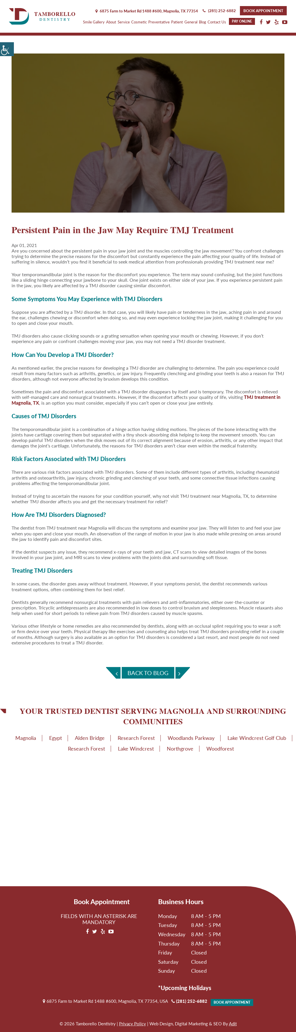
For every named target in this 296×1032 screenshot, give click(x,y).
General (190, 22)
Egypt (55, 738)
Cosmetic (139, 22)
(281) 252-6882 (219, 10)
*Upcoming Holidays (184, 987)
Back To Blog (148, 672)
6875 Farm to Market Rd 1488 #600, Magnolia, (146, 11)
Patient (177, 22)
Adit (233, 1023)
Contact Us (217, 22)
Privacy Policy (132, 1023)
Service (124, 22)
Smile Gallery (94, 22)
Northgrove (180, 748)
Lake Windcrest (136, 748)
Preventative (159, 22)
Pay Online (242, 21)
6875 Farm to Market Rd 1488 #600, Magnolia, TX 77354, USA (105, 1001)
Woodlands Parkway (191, 738)
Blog (202, 22)
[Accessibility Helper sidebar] (7, 49)
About (111, 22)
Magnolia (25, 738)
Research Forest (136, 738)
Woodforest (220, 748)
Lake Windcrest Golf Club (256, 738)
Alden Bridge (90, 738)
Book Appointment (263, 10)
